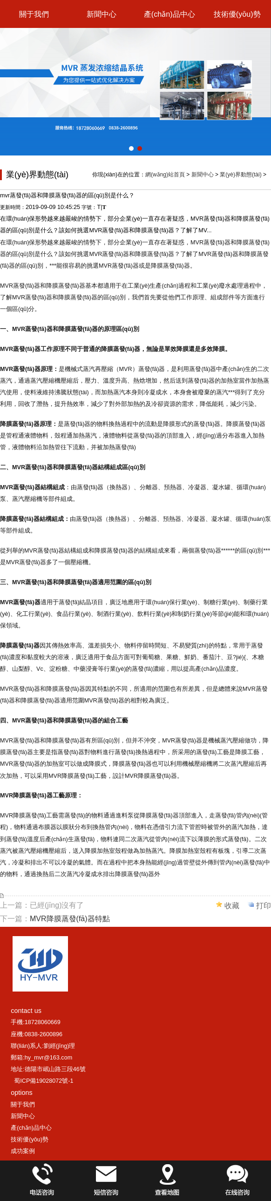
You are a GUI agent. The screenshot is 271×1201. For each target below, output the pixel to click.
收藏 (231, 906)
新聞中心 (101, 14)
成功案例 (23, 1151)
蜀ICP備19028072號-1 (43, 1081)
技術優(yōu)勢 (237, 14)
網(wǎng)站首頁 (165, 174)
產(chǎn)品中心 (169, 14)
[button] (131, 148)
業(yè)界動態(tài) (240, 174)
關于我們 (34, 14)
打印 (263, 906)
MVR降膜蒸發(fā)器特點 (70, 919)
